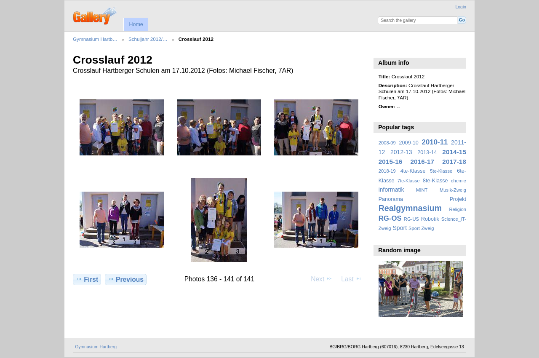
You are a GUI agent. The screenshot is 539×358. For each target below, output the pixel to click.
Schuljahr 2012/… (148, 39)
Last (351, 279)
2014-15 (454, 151)
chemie (458, 180)
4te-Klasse (413, 171)
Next (321, 279)
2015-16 (391, 161)
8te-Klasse (435, 181)
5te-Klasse (441, 171)
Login (461, 7)
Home (136, 24)
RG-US (411, 219)
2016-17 (423, 161)
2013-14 (427, 152)
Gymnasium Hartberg (96, 347)
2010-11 (435, 142)
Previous (126, 279)
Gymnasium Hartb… (95, 39)
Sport (400, 227)
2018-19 (387, 171)
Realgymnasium (410, 208)
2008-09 (387, 142)
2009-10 (409, 143)
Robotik (430, 219)
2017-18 (454, 161)
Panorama (391, 199)
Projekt (458, 199)
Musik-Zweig (453, 189)
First (87, 279)
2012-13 (401, 152)
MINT (421, 189)
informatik (391, 189)
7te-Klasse (409, 180)
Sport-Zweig (421, 228)
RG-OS (390, 218)
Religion (457, 209)
